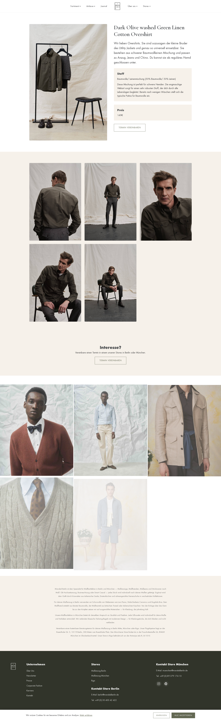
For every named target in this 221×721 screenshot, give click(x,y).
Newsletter (31, 675)
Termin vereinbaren (130, 127)
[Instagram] (158, 683)
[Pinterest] (166, 683)
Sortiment (75, 6)
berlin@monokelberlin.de (108, 694)
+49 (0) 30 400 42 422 (106, 700)
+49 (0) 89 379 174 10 (171, 676)
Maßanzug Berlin (98, 671)
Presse (29, 680)
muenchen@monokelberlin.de (175, 670)
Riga (93, 680)
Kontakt (29, 695)
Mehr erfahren (86, 715)
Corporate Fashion (34, 685)
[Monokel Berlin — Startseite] (117, 6)
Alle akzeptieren (183, 715)
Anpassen (161, 715)
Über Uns (30, 671)
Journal (104, 6)
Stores (147, 6)
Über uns (132, 6)
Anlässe (90, 6)
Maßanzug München (100, 675)
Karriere (30, 690)
